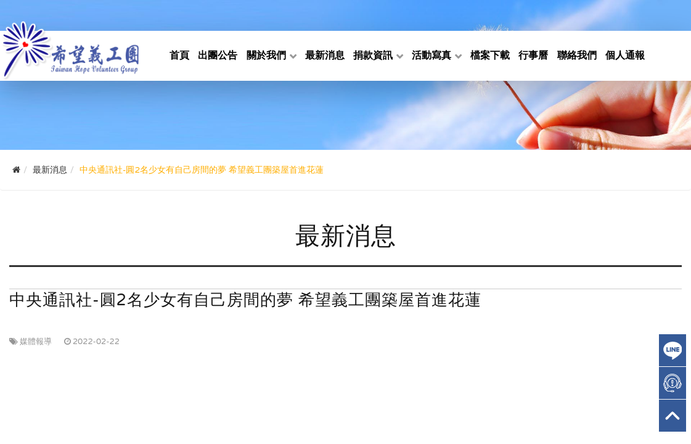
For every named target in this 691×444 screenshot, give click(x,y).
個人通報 (625, 55)
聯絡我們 (577, 55)
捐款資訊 (373, 55)
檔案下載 (490, 55)
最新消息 (325, 55)
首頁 (179, 55)
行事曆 (533, 55)
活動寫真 (431, 55)
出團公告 (217, 55)
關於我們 (266, 55)
